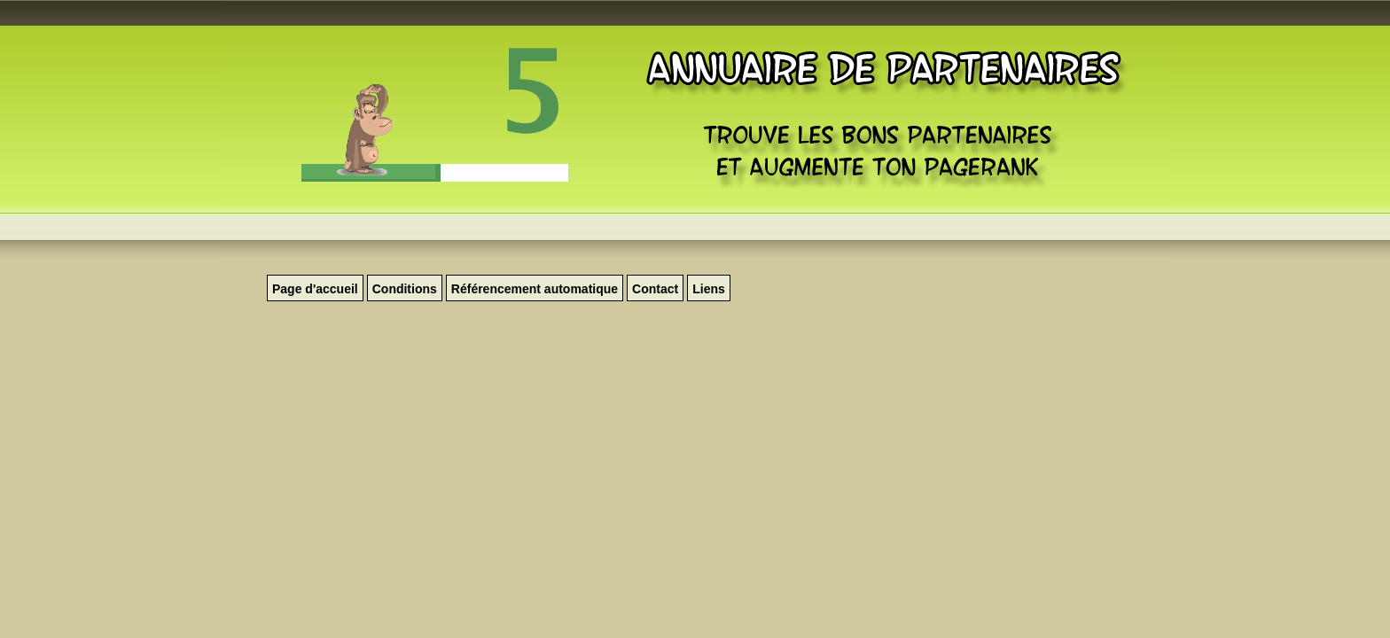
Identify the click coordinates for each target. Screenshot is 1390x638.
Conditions (404, 289)
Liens (708, 289)
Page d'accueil (315, 289)
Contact (655, 289)
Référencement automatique (534, 289)
